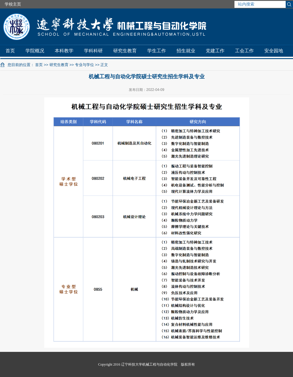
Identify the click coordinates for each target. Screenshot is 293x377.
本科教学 (64, 50)
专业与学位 (84, 65)
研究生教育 (125, 50)
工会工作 (244, 50)
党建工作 (215, 50)
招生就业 (186, 50)
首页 (10, 50)
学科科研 (93, 50)
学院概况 (34, 50)
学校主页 (13, 4)
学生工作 (156, 50)
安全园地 (273, 50)
